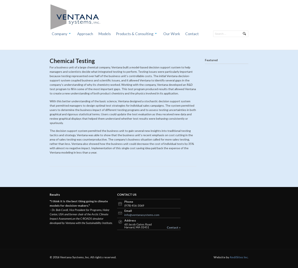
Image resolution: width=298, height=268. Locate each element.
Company (59, 33)
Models (104, 33)
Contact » (173, 227)
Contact (192, 33)
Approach (85, 33)
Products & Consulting (134, 33)
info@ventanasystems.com (141, 215)
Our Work (171, 33)
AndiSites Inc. (239, 257)
